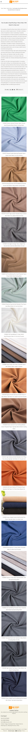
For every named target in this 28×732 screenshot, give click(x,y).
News (5, 8)
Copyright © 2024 (4, 729)
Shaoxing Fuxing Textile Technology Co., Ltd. (15, 729)
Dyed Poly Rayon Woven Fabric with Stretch (17, 29)
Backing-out (20, 89)
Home (2, 8)
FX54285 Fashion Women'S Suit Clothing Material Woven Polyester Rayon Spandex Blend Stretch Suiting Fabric (14, 426)
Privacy (23, 730)
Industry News (9, 8)
